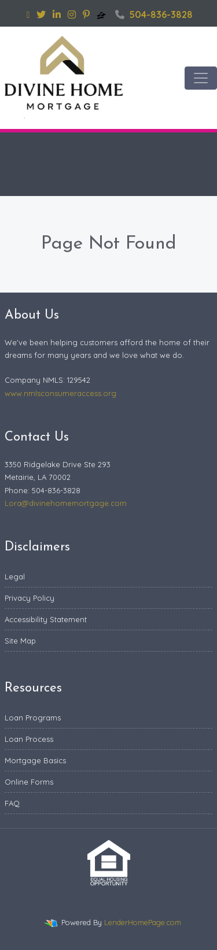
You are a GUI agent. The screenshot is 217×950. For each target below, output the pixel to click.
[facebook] (28, 14)
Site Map (20, 640)
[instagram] (72, 14)
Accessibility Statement (46, 619)
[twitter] (41, 14)
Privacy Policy (29, 597)
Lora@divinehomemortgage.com (66, 503)
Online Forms (29, 781)
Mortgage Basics (35, 760)
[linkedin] (57, 14)
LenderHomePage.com (142, 922)
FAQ (12, 803)
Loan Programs (33, 717)
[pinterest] (86, 14)
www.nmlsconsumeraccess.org (60, 393)
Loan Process (29, 739)
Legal (15, 576)
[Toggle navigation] (201, 78)
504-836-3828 (154, 14)
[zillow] (102, 14)
